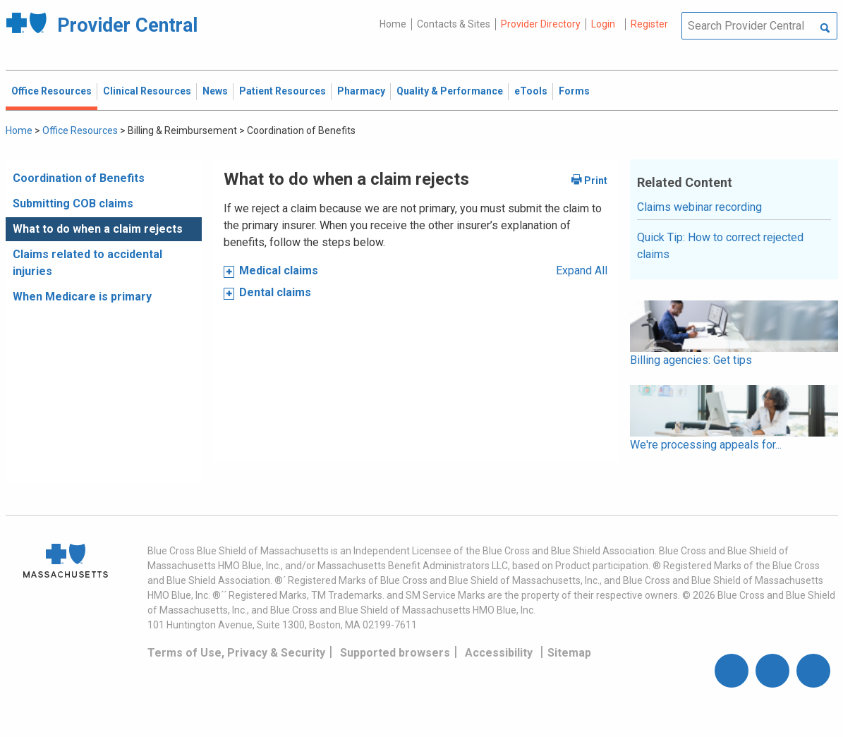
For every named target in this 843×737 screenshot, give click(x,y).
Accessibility (499, 652)
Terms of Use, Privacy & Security (236, 652)
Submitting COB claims (73, 203)
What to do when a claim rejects (98, 229)
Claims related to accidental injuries (87, 263)
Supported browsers (395, 652)
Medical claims (278, 270)
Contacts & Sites (453, 24)
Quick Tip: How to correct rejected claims (720, 246)
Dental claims (275, 292)
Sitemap (569, 652)
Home (393, 24)
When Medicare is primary (82, 296)
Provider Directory (541, 24)
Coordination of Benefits (79, 178)
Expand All (581, 270)
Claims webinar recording (699, 207)
